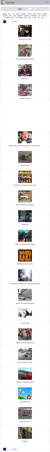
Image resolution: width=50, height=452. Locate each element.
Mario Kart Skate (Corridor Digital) (25, 244)
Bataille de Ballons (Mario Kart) (25, 342)
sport (29, 17)
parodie (21, 17)
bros (10, 14)
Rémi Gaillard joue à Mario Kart (25, 59)
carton (18, 14)
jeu (39, 15)
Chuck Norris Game (25, 402)
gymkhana (26, 15)
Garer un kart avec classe (25, 362)
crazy (34, 14)
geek (14, 15)
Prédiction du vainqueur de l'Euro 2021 (25, 185)
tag (19, 9)
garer (10, 15)
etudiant (44, 14)
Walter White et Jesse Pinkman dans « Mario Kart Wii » (25, 145)
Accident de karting (25, 98)
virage (34, 17)
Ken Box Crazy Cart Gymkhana (25, 205)
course (30, 14)
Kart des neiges (25, 323)
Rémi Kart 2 (25, 78)
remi (25, 17)
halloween (34, 15)
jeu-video (43, 15)
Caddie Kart (25, 224)
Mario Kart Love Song (25, 39)
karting (7, 17)
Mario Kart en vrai (25, 421)
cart (13, 14)
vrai (38, 17)
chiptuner (23, 14)
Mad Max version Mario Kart (25, 264)
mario (12, 17)
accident (4, 14)
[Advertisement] (25, 117)
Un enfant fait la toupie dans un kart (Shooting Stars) (25, 283)
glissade (19, 15)
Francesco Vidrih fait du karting (25, 382)
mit (16, 17)
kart (42, 17)
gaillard (5, 15)
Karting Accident (25, 165)
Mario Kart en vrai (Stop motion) (25, 303)
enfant (39, 14)
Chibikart (24, 441)
